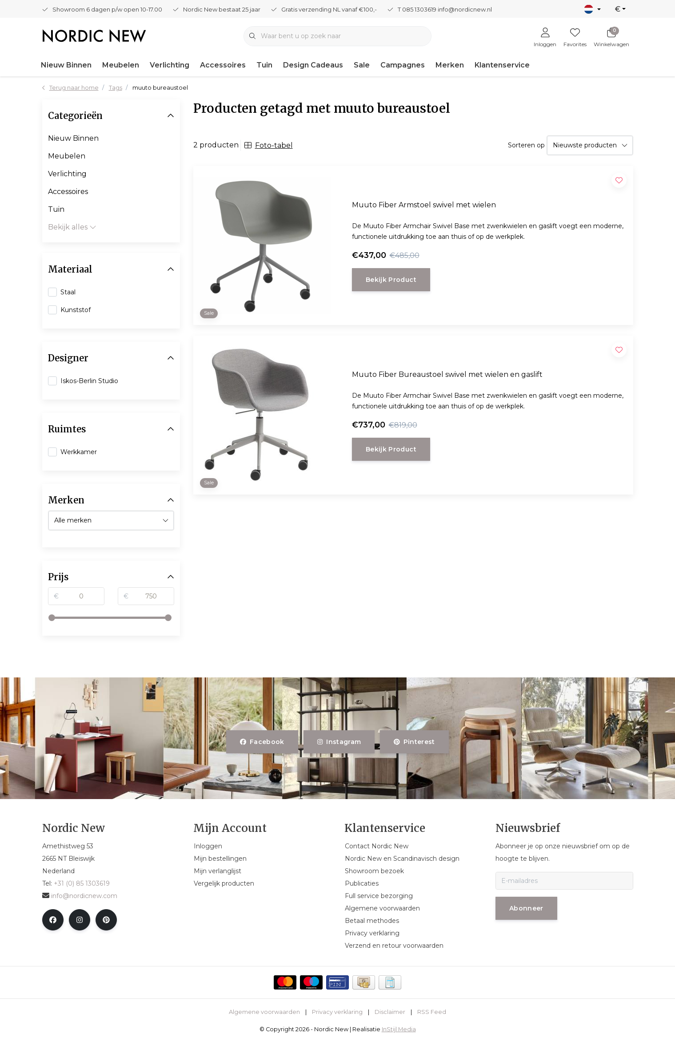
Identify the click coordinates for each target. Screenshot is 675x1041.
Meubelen (120, 65)
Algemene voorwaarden (264, 1012)
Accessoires (223, 65)
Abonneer (526, 908)
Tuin (264, 65)
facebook (262, 742)
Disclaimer (390, 1012)
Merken (449, 65)
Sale (362, 65)
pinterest (414, 742)
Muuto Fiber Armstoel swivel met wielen (424, 205)
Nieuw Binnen (66, 65)
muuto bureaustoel (160, 87)
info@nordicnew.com (79, 896)
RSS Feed (431, 1012)
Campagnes (402, 65)
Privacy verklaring (337, 1012)
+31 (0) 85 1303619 (82, 883)
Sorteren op (526, 145)
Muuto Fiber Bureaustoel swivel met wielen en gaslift (447, 374)
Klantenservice (502, 65)
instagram (339, 742)
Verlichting (169, 65)
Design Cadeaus (313, 65)
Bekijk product (391, 280)
